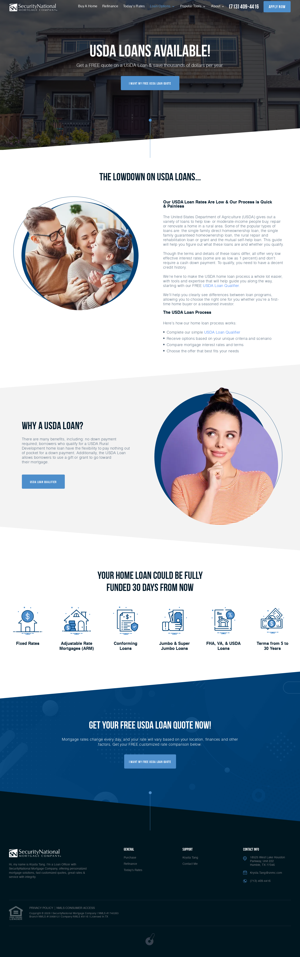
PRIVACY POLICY (41, 908)
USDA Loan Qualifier (222, 332)
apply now (277, 6)
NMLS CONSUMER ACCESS (75, 908)
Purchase (130, 857)
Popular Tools (191, 6)
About (216, 6)
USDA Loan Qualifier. (221, 285)
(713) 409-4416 (244, 6)
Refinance (110, 6)
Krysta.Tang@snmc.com (266, 872)
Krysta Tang (190, 857)
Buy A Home (87, 6)
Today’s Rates (134, 6)
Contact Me (190, 863)
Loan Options (160, 6)
